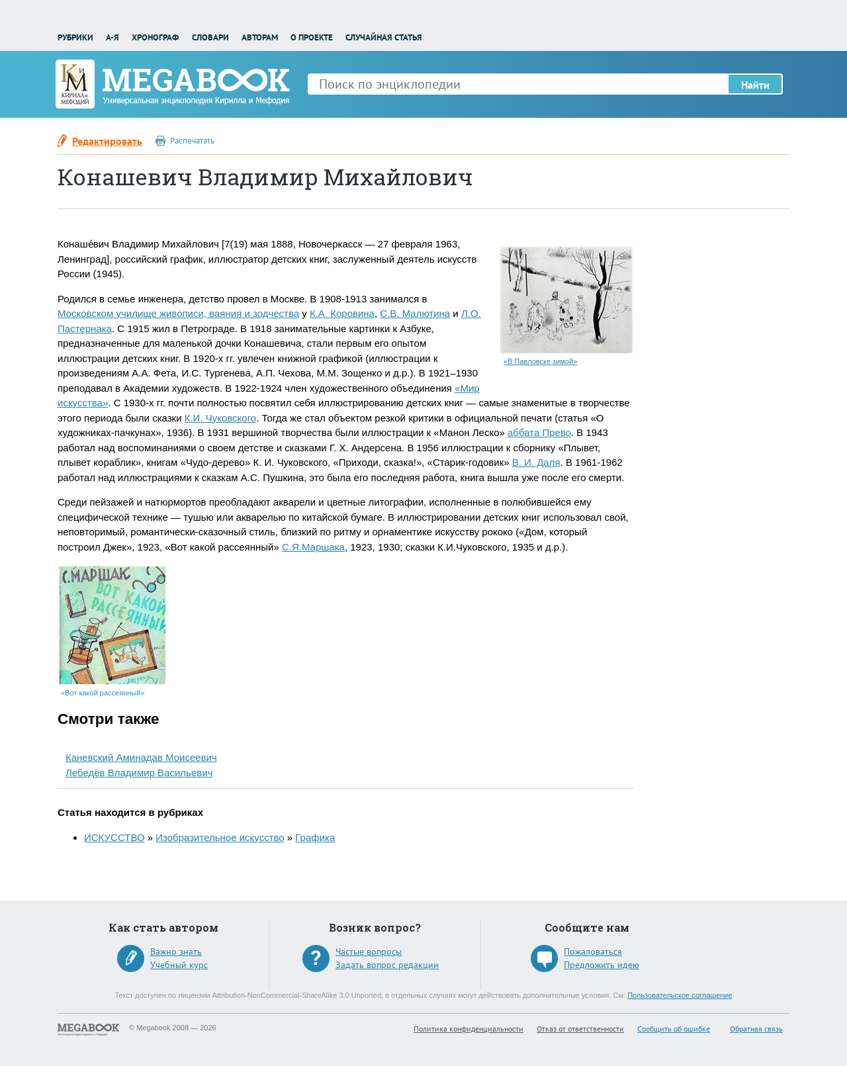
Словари (210, 37)
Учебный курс (179, 965)
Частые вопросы (368, 951)
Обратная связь (756, 1029)
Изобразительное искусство (220, 837)
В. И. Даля (536, 462)
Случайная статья (383, 37)
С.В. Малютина (415, 313)
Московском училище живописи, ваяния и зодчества (178, 313)
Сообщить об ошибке (673, 1029)
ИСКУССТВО (114, 837)
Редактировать (107, 141)
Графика (315, 837)
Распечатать (192, 140)
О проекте (311, 37)
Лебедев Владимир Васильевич (139, 772)
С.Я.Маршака (313, 547)
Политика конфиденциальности (468, 1029)
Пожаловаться (593, 951)
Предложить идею (601, 965)
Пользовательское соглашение (679, 995)
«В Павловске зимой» (540, 361)
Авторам (260, 37)
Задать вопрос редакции (387, 965)
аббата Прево (539, 432)
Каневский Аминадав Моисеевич (141, 757)
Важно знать (176, 951)
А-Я (112, 37)
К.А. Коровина (342, 313)
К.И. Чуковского (220, 417)
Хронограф (155, 37)
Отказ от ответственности (580, 1029)
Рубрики (75, 37)
